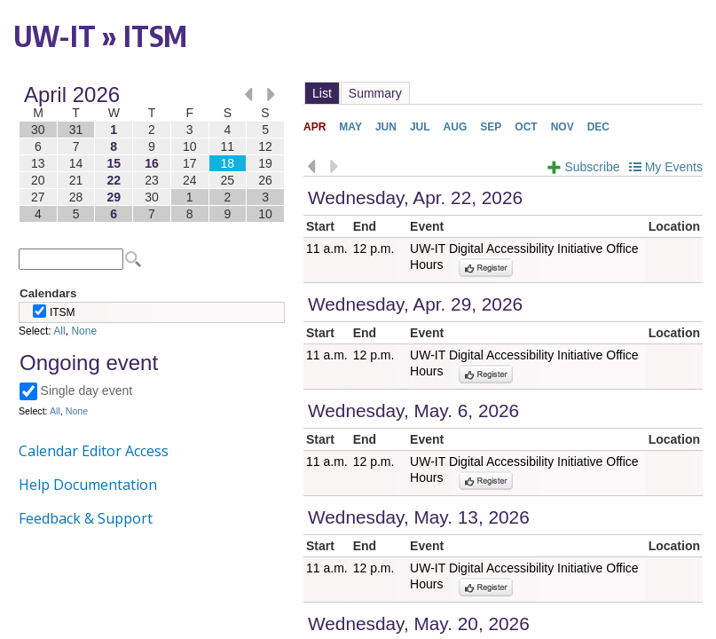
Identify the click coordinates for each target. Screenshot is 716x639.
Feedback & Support (86, 518)
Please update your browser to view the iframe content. (152, 154)
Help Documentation (88, 484)
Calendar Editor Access (94, 451)
